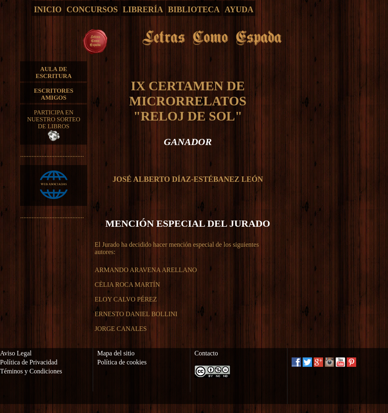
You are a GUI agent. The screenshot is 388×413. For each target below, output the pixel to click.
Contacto (206, 353)
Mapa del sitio (116, 353)
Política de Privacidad (28, 362)
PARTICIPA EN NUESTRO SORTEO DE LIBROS (53, 125)
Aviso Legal (15, 353)
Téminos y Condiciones (31, 371)
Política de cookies (122, 362)
